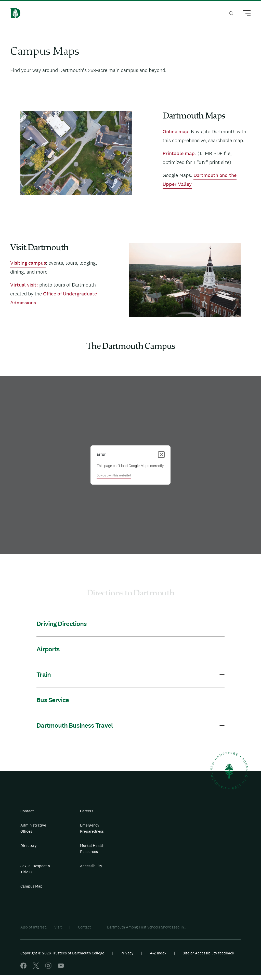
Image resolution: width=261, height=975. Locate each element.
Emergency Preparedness (92, 828)
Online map (175, 131)
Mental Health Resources (92, 848)
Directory (28, 845)
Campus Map (31, 886)
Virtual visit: (24, 284)
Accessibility (91, 865)
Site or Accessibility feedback (208, 953)
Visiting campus (28, 263)
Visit (58, 927)
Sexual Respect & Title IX (35, 868)
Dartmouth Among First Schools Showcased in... (146, 927)
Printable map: (179, 153)
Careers (86, 810)
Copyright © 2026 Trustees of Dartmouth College (62, 953)
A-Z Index (158, 953)
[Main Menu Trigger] (244, 14)
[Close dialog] (161, 455)
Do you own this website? (114, 475)
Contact (27, 810)
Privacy (127, 953)
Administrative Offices (33, 828)
